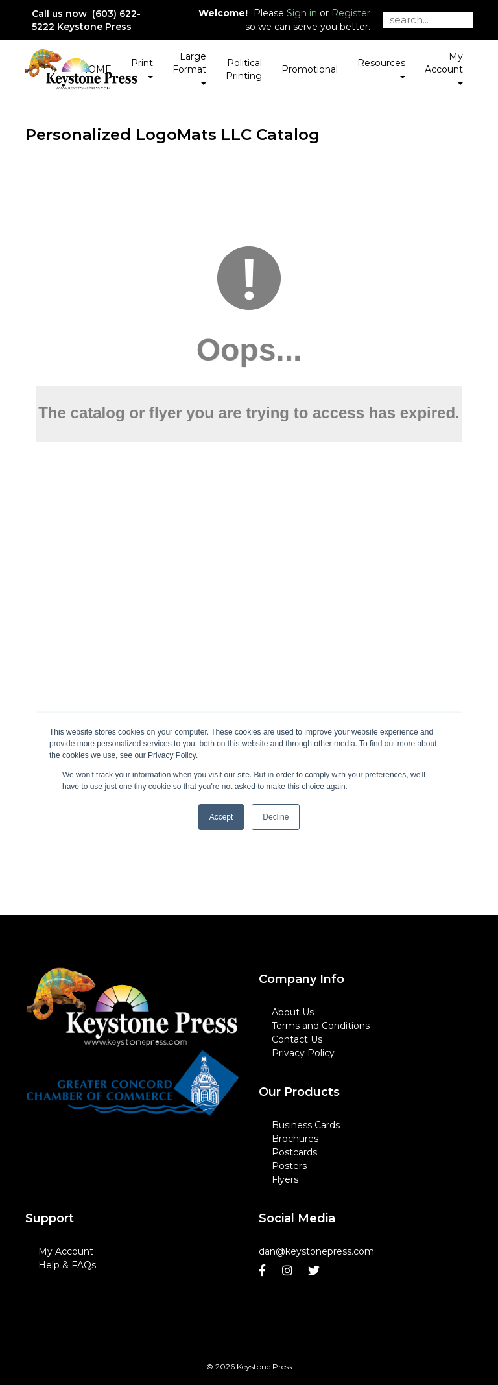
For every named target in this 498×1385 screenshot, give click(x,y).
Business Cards (306, 1125)
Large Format (189, 67)
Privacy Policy (303, 1053)
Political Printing (244, 69)
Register (350, 13)
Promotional (309, 69)
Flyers (285, 1179)
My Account (65, 1251)
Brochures (295, 1138)
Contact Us (297, 1039)
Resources (381, 67)
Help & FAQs (67, 1265)
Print (142, 67)
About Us (293, 1012)
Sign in (302, 13)
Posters (289, 1166)
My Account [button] (444, 67)
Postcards (294, 1152)
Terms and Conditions (321, 1026)
